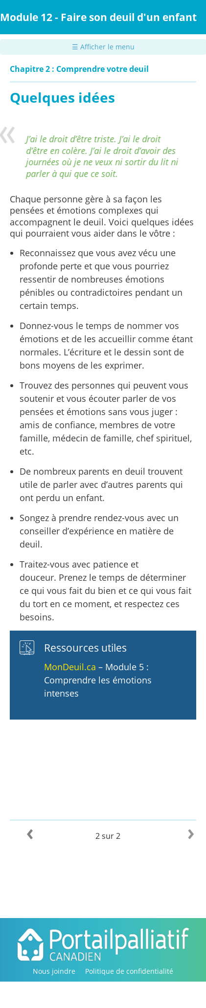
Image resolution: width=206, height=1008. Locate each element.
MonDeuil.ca (70, 667)
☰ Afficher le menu (103, 46)
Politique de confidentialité (129, 971)
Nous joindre (54, 971)
